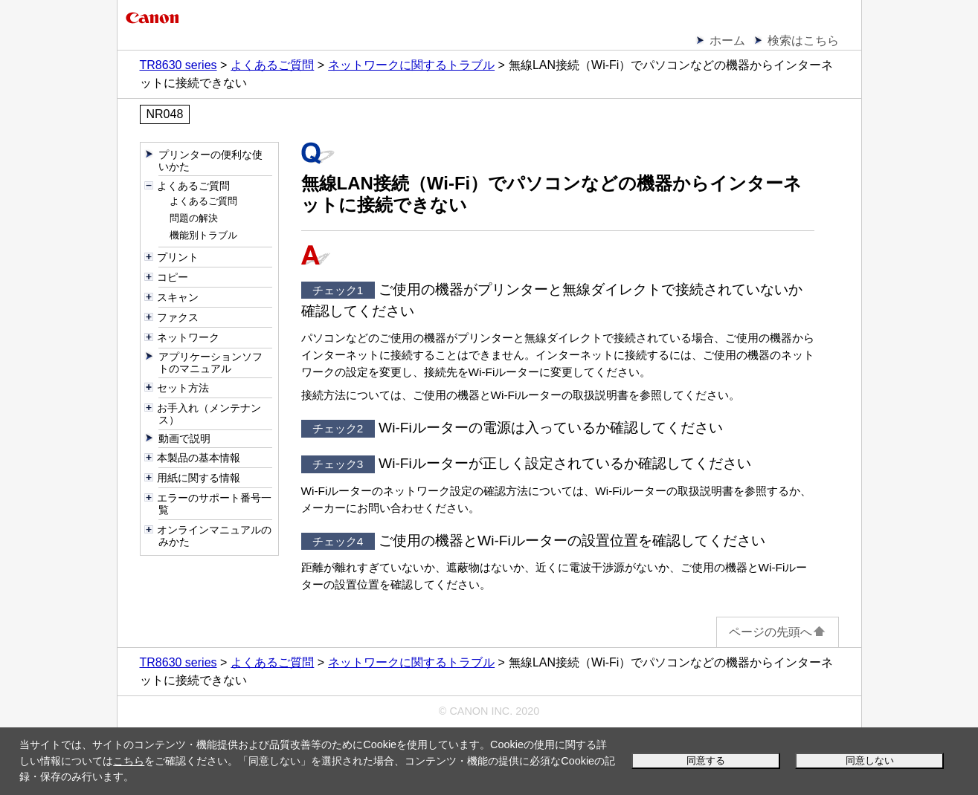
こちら (128, 761)
